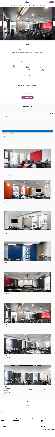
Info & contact (42, 5)
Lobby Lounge (15, 5)
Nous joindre (2, 435)
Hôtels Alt (2, 420)
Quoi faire (24, 5)
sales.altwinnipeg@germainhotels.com (27, 93)
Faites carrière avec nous (32, 418)
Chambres (20, 5)
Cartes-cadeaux (15, 423)
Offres (29, 5)
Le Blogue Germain (3, 426)
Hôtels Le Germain (3, 423)
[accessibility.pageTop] (52, 412)
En (47, 2)
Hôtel (11, 5)
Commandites (43, 426)
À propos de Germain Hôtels (45, 418)
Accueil (2, 418)
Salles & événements (35, 5)
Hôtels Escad (3, 421)
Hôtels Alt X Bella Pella (16, 420)
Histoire (42, 420)
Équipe (42, 421)
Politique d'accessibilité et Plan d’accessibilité (47, 429)
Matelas (14, 421)
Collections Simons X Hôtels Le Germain (18, 418)
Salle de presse (43, 423)
